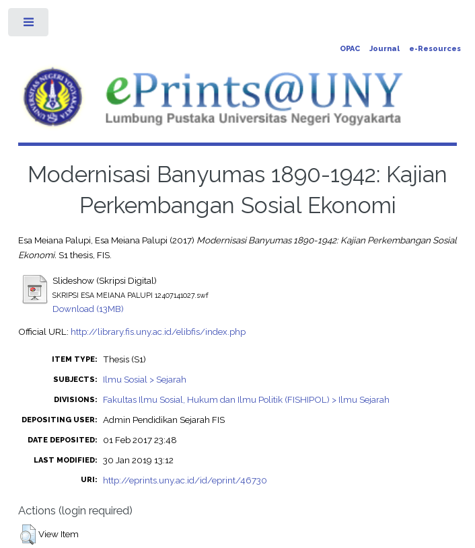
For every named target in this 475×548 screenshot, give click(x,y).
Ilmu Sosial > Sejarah (144, 379)
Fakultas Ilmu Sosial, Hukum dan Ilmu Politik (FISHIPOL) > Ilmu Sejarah (246, 399)
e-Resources (435, 48)
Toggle (29, 25)
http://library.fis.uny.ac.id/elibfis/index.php (158, 331)
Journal (384, 48)
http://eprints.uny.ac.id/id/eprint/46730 (185, 480)
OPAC (350, 48)
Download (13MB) (88, 308)
